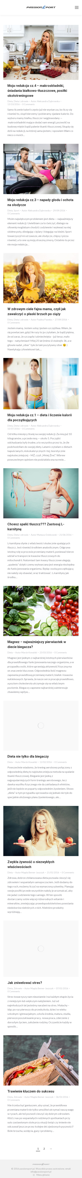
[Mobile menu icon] (77, 7)
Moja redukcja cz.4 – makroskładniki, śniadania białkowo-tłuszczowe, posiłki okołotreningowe (37, 91)
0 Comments (28, 104)
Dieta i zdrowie (21, 101)
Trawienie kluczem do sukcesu (30, 1091)
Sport (16, 210)
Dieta (10, 101)
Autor (45, 101)
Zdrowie (18, 988)
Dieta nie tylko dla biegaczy (28, 756)
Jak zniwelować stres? (24, 983)
